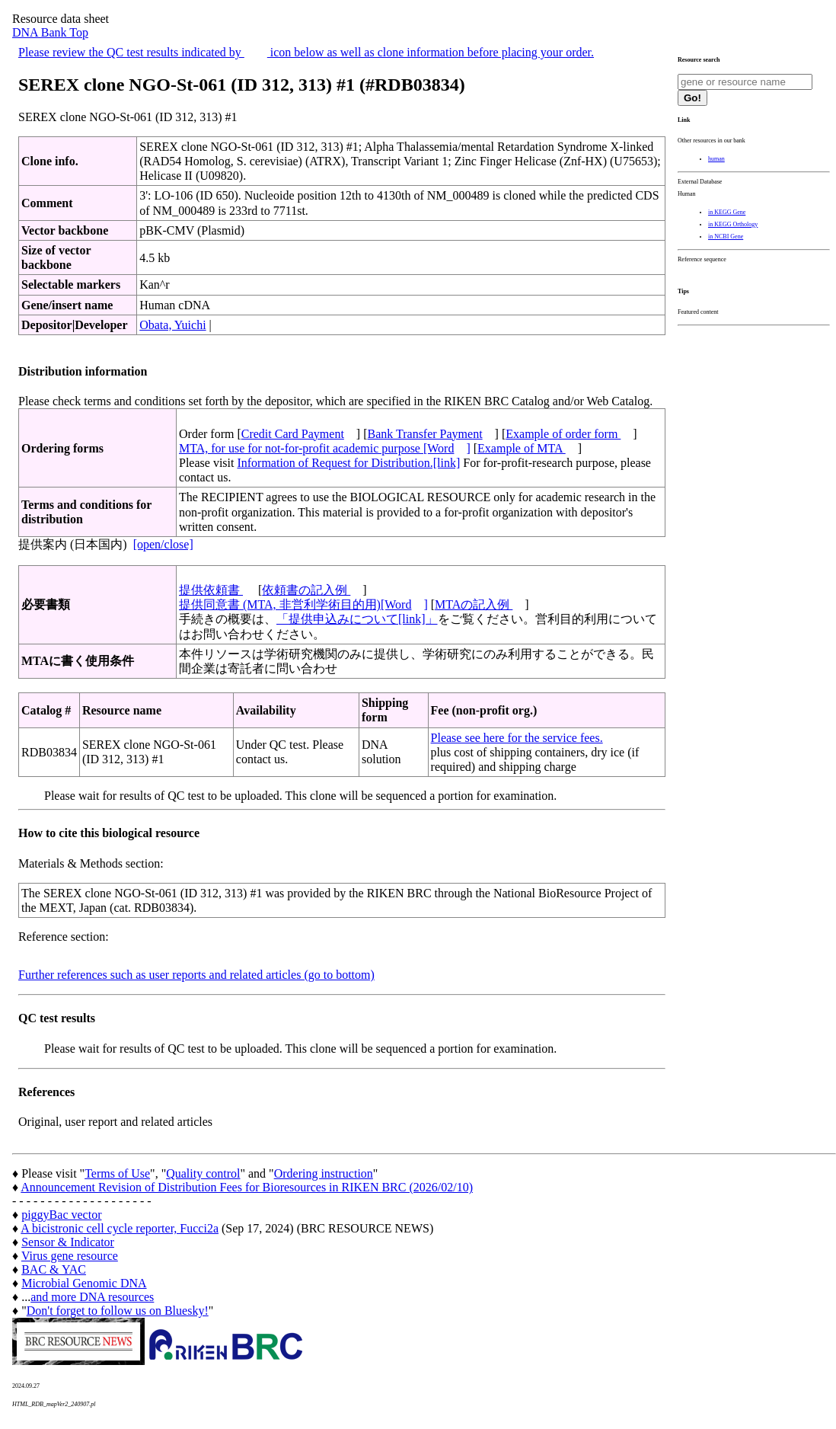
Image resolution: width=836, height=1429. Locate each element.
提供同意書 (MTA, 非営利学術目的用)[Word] (303, 604)
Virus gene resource (69, 1255)
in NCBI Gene (725, 236)
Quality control (203, 1173)
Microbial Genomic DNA (83, 1283)
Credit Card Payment (292, 433)
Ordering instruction (323, 1173)
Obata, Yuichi (172, 324)
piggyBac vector (61, 1214)
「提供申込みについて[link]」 (357, 618)
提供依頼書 (211, 589)
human (716, 158)
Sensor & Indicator (67, 1242)
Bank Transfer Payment (425, 433)
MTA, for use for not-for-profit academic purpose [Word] (325, 448)
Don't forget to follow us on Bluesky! (118, 1310)
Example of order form (563, 433)
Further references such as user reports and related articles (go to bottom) (196, 974)
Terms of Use (117, 1173)
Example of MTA (521, 448)
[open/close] (163, 544)
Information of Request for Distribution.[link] (348, 462)
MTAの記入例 (473, 604)
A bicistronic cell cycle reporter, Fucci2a (120, 1228)
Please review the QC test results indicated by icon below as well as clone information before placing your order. (306, 52)
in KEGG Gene (726, 212)
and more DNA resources (92, 1296)
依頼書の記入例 (306, 589)
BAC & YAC (53, 1269)
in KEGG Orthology (733, 224)
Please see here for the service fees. (517, 737)
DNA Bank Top (50, 32)
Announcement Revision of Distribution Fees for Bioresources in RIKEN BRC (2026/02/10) (247, 1187)
